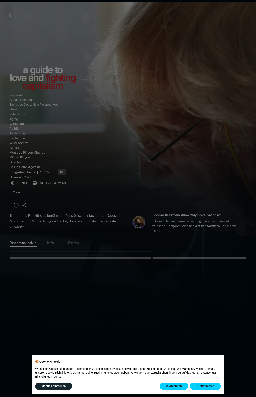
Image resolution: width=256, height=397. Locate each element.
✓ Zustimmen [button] (205, 386)
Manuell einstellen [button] (54, 386)
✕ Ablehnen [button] (174, 386)
